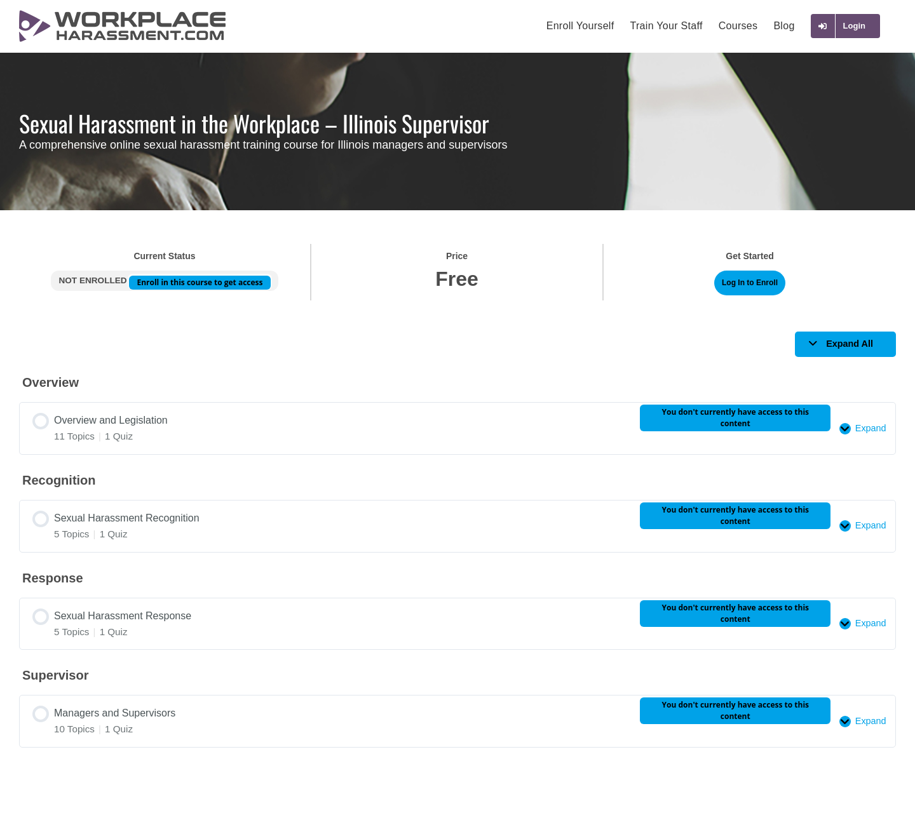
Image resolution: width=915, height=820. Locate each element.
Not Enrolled (93, 280)
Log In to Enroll (750, 282)
